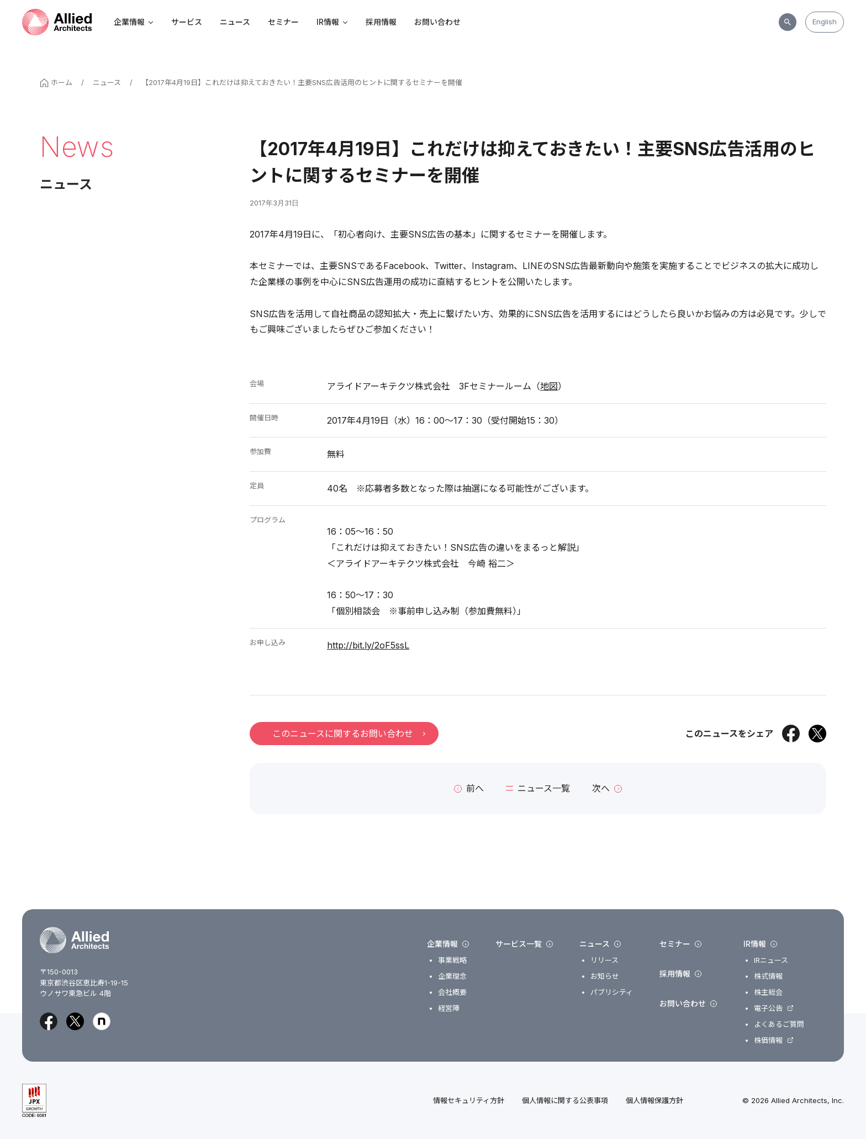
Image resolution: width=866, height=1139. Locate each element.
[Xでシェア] (817, 733)
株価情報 (768, 1040)
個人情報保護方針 (654, 1100)
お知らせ (604, 976)
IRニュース (771, 960)
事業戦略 (452, 960)
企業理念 (452, 976)
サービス (186, 22)
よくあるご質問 (779, 1024)
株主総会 (768, 992)
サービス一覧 (524, 944)
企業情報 (134, 22)
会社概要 (452, 992)
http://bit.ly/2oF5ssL (368, 645)
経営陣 (449, 1008)
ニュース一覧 (538, 788)
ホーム (56, 82)
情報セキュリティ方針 (468, 1100)
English (824, 21)
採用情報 (381, 22)
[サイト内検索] (787, 22)
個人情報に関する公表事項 (565, 1100)
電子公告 (768, 1008)
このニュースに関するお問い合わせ (348, 733)
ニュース (235, 22)
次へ (607, 788)
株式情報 (768, 976)
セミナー (283, 22)
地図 (549, 386)
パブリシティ (611, 992)
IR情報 (332, 22)
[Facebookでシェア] (791, 733)
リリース (604, 960)
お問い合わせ (437, 22)
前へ (469, 788)
